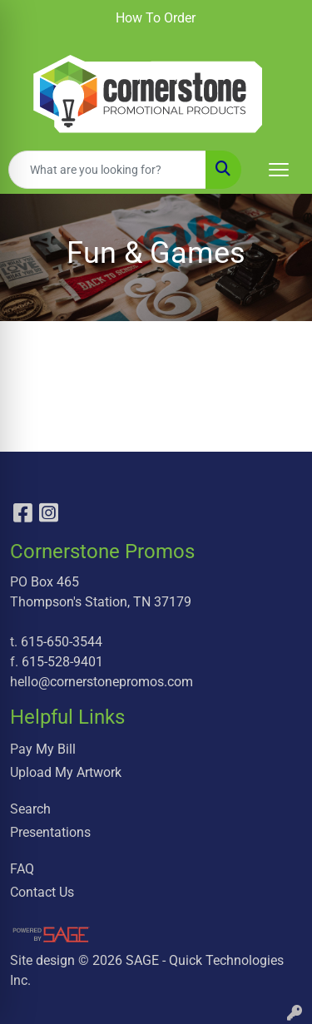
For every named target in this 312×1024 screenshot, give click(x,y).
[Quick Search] (107, 170)
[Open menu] (278, 169)
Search (30, 809)
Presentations (50, 832)
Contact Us (42, 892)
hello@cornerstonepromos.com (101, 682)
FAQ (22, 869)
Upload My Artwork (65, 772)
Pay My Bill (43, 749)
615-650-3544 (61, 642)
